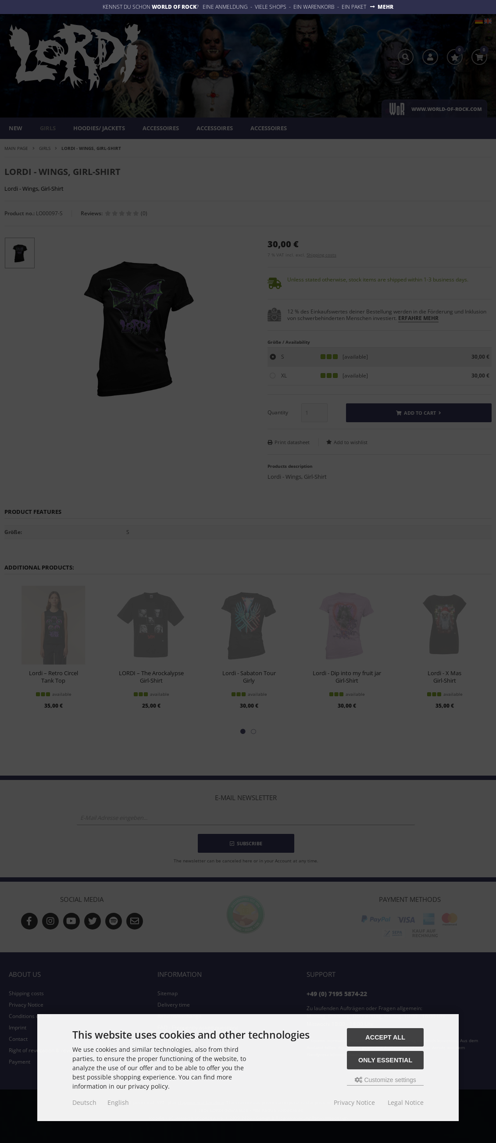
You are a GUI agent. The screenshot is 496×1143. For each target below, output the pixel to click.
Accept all (385, 1037)
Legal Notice (406, 1102)
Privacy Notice (354, 1102)
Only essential (385, 1060)
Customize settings (385, 1079)
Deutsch (84, 1102)
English (118, 1102)
